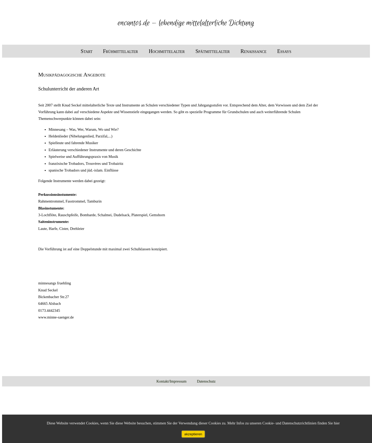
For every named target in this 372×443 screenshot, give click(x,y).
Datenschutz (206, 381)
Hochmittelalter (167, 51)
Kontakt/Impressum (171, 381)
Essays (284, 51)
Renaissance (254, 51)
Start (86, 51)
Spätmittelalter (213, 51)
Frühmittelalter (121, 51)
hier (337, 423)
